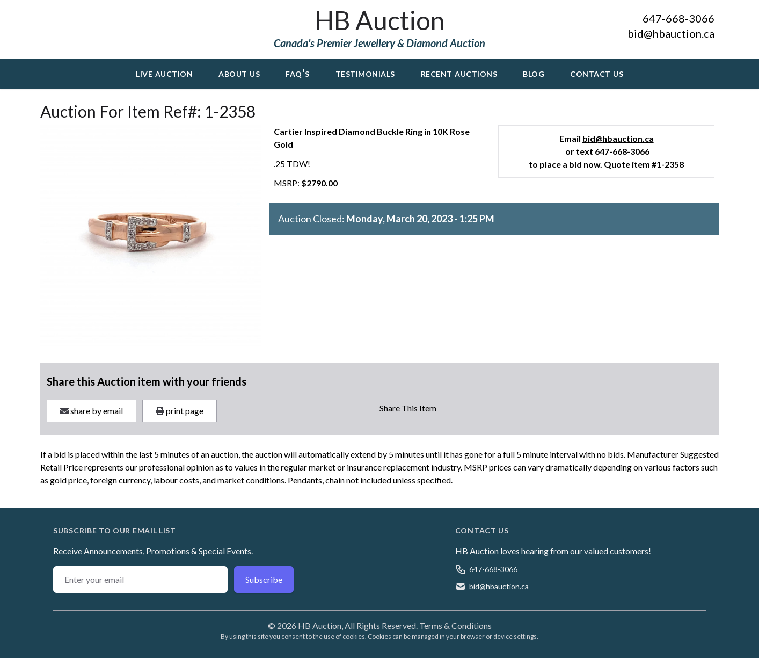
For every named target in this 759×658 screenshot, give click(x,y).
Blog (533, 72)
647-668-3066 (678, 18)
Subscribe (263, 579)
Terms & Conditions (455, 625)
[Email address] (140, 579)
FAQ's (298, 72)
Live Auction (164, 72)
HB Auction (379, 20)
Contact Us (596, 72)
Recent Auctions (459, 72)
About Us (239, 72)
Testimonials (365, 72)
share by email (91, 411)
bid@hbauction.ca (670, 33)
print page (179, 411)
